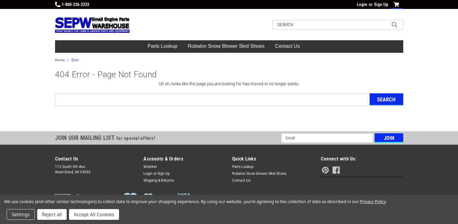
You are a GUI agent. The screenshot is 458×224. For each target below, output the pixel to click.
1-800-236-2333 (72, 4)
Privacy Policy (373, 201)
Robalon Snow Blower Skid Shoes (226, 46)
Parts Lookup (162, 46)
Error (75, 60)
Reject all (52, 214)
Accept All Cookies (94, 214)
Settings (21, 214)
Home (60, 60)
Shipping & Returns (158, 180)
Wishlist (150, 167)
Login (362, 4)
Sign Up (381, 4)
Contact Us (287, 46)
